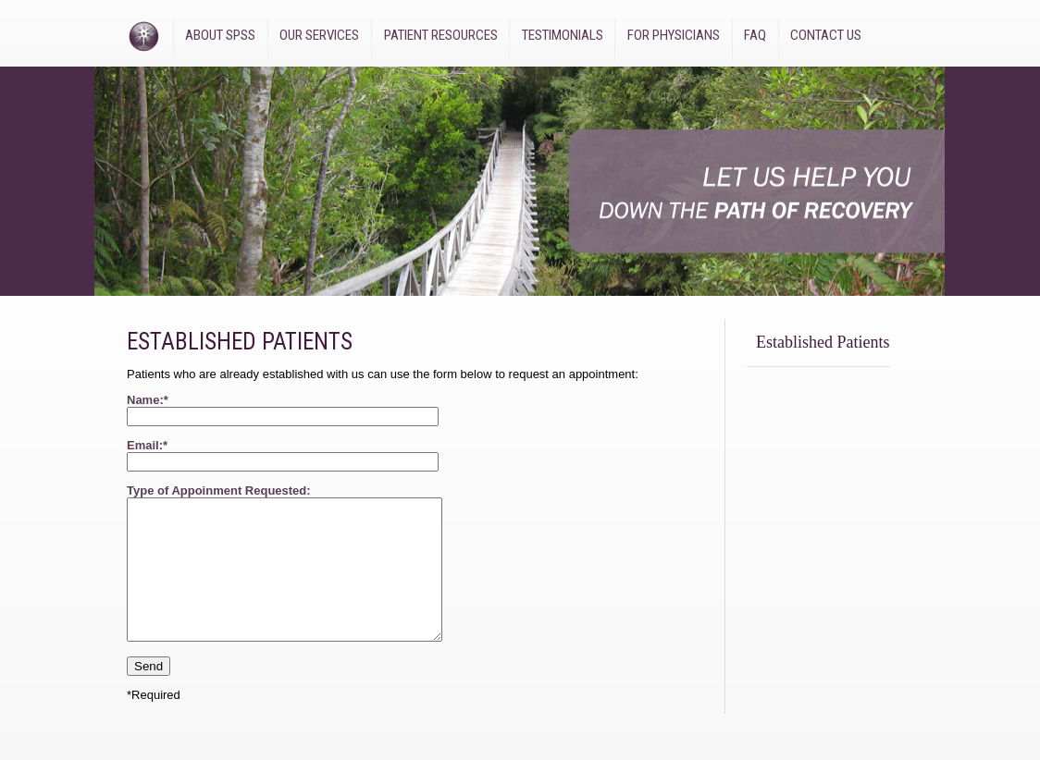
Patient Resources (441, 35)
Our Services (319, 35)
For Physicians (673, 35)
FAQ (755, 35)
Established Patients (822, 342)
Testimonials (562, 35)
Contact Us (825, 35)
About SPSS (220, 35)
